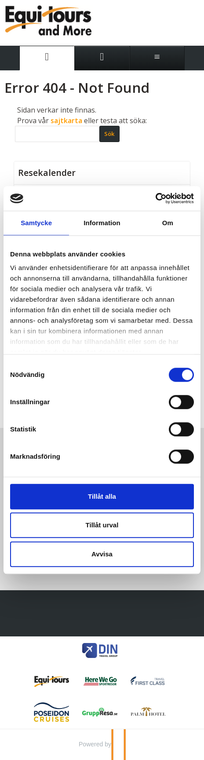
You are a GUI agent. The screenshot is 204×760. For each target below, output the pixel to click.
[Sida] (46, 58)
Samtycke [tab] (36, 223)
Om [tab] (167, 223)
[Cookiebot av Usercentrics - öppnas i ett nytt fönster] (155, 198)
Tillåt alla (102, 496)
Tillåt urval (102, 525)
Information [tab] (102, 223)
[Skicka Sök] (109, 134)
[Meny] (157, 58)
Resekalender (47, 173)
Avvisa (102, 554)
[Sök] (57, 134)
